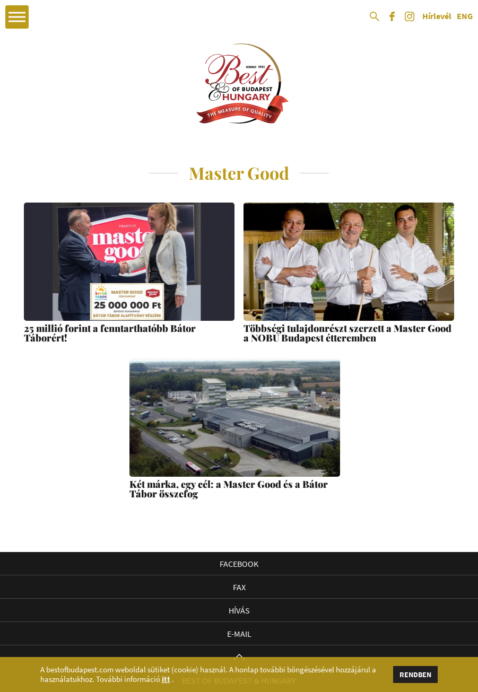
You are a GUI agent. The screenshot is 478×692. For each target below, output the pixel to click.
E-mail (239, 633)
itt (166, 679)
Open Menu (17, 17)
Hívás (239, 610)
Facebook (239, 563)
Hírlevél (436, 16)
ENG (465, 16)
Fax (239, 587)
